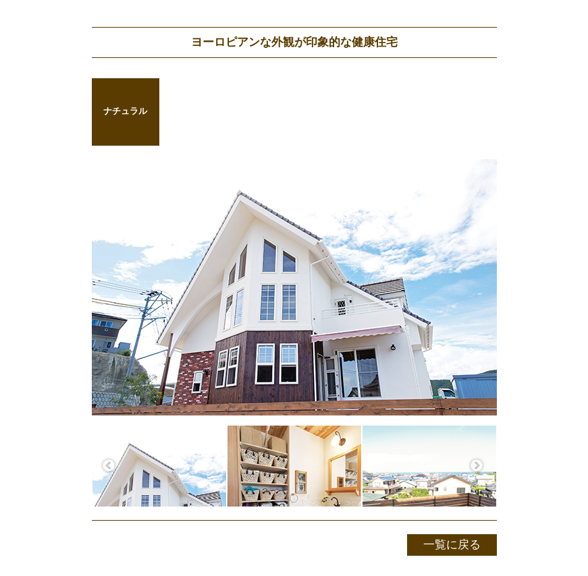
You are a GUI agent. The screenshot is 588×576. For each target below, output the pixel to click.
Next (476, 466)
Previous (108, 466)
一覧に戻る (452, 544)
